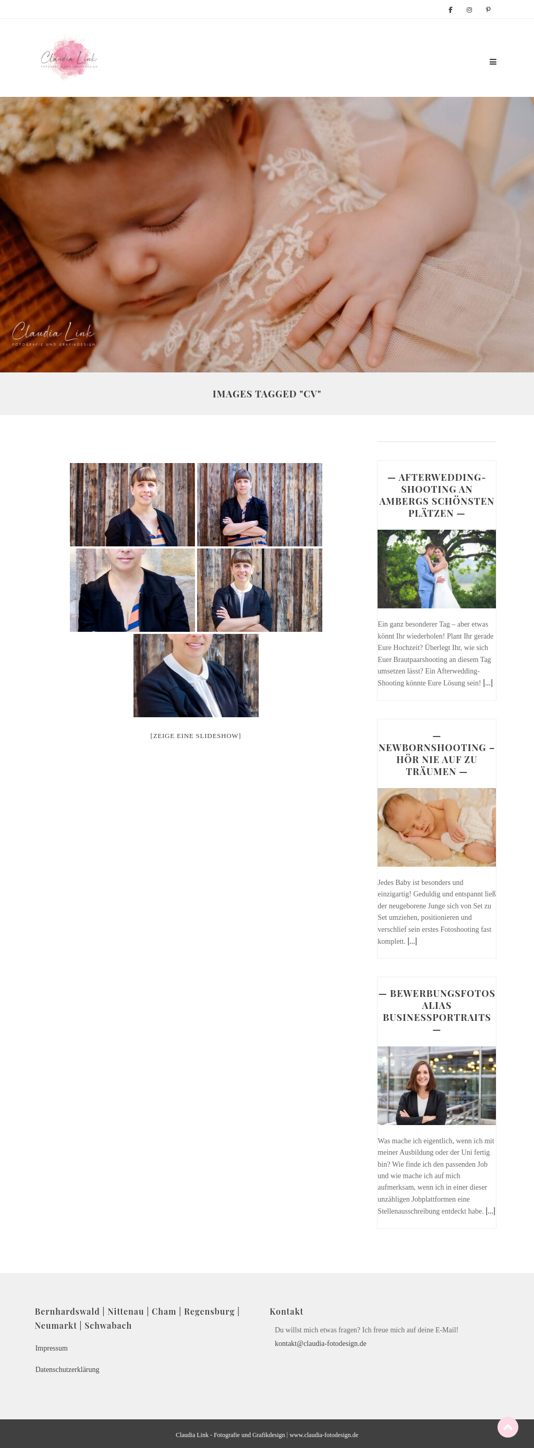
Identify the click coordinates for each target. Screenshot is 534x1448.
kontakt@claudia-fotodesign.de (321, 1343)
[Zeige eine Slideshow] (196, 736)
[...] (488, 683)
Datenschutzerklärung (67, 1370)
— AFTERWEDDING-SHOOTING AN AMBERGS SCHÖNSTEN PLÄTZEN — (436, 495)
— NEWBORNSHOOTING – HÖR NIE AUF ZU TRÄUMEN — (437, 753)
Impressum (51, 1348)
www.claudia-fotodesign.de (323, 1435)
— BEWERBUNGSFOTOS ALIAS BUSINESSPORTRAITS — (437, 1011)
